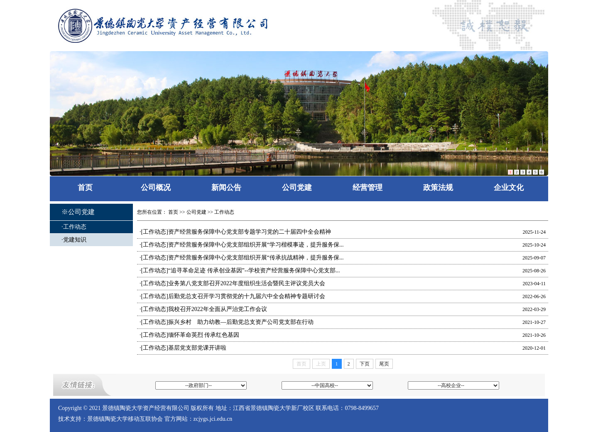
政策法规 (438, 187)
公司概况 (156, 187)
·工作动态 (73, 227)
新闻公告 (226, 187)
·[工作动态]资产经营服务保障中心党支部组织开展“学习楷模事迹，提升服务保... (242, 245)
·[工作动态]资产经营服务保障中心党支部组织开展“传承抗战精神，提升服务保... (242, 257)
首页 (85, 187)
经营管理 (367, 187)
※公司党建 (78, 211)
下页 (365, 364)
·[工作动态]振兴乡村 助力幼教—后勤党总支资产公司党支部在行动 (227, 322)
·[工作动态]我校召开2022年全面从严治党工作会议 (203, 309)
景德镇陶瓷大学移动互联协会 (125, 419)
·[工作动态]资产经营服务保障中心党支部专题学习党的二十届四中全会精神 (235, 232)
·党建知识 (73, 240)
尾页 (384, 364)
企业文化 (509, 187)
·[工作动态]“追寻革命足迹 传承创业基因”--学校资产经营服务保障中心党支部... (240, 270)
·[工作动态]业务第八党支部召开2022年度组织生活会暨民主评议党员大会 (232, 283)
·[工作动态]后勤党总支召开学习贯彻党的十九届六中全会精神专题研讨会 (232, 296)
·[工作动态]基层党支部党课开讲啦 (183, 348)
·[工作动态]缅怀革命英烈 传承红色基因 (189, 335)
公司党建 (297, 187)
